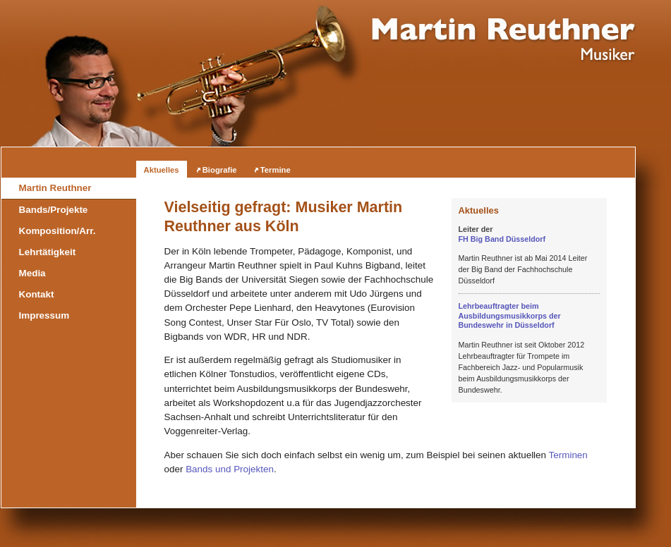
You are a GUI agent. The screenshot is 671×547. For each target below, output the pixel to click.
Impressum (44, 315)
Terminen (568, 455)
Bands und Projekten (230, 469)
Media (32, 273)
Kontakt (36, 294)
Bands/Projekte (53, 209)
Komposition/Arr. (57, 231)
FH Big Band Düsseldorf (502, 239)
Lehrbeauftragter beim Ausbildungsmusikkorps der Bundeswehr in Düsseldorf (510, 315)
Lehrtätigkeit (47, 252)
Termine (275, 170)
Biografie (219, 170)
